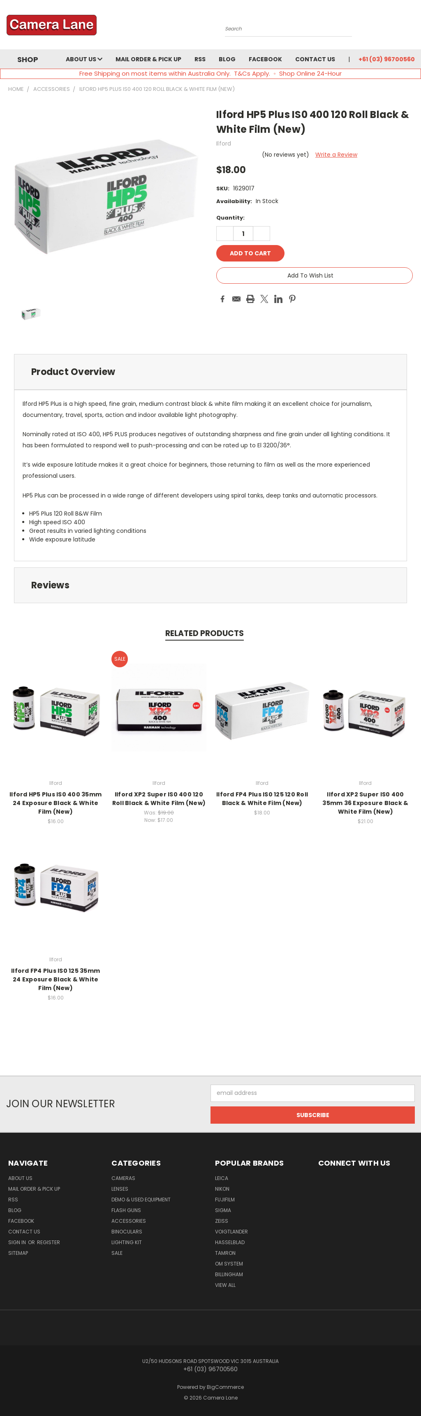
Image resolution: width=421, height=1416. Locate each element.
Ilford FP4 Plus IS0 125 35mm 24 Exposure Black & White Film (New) (55, 979)
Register (48, 1242)
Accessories (128, 1220)
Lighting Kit (126, 1242)
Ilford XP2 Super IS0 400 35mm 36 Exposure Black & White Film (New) (365, 803)
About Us (84, 59)
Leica (221, 1178)
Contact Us (315, 59)
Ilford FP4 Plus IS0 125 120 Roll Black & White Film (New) (262, 798)
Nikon (222, 1188)
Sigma (223, 1210)
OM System (229, 1263)
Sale (117, 1252)
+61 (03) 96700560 (387, 59)
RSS (200, 59)
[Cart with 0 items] (413, 27)
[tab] (210, 372)
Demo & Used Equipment (141, 1199)
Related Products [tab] (204, 633)
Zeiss (221, 1220)
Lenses (119, 1188)
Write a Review (336, 154)
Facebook (265, 59)
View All (225, 1285)
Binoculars (126, 1231)
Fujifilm (225, 1199)
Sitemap (18, 1252)
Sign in (17, 1242)
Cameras (123, 1178)
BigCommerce (225, 1387)
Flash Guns (126, 1210)
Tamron (225, 1252)
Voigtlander (231, 1231)
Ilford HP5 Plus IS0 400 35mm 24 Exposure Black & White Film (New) (55, 803)
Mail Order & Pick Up (148, 59)
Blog (227, 59)
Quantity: (230, 218)
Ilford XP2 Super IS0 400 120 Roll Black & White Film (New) (159, 798)
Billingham (229, 1274)
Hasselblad (230, 1242)
